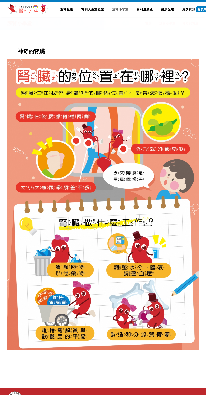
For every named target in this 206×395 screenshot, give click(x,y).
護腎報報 (66, 9)
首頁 (148, 23)
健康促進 (167, 9)
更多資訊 (188, 9)
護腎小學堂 (120, 9)
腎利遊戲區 (145, 9)
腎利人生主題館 (92, 9)
